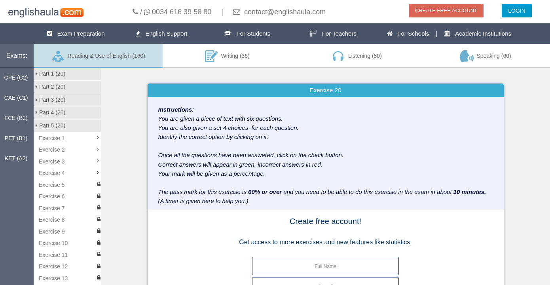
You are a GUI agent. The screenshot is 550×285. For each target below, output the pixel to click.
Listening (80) (356, 56)
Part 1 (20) (50, 73)
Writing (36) (227, 56)
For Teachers (333, 33)
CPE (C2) (16, 77)
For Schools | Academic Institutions (449, 33)
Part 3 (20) (50, 100)
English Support (161, 33)
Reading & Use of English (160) (98, 56)
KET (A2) (16, 158)
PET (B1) (16, 138)
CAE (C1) (16, 98)
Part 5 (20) (50, 125)
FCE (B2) (15, 118)
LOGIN (516, 11)
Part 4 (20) (50, 112)
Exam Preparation (76, 33)
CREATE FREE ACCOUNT (446, 10)
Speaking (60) (485, 56)
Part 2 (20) (50, 87)
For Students (247, 33)
